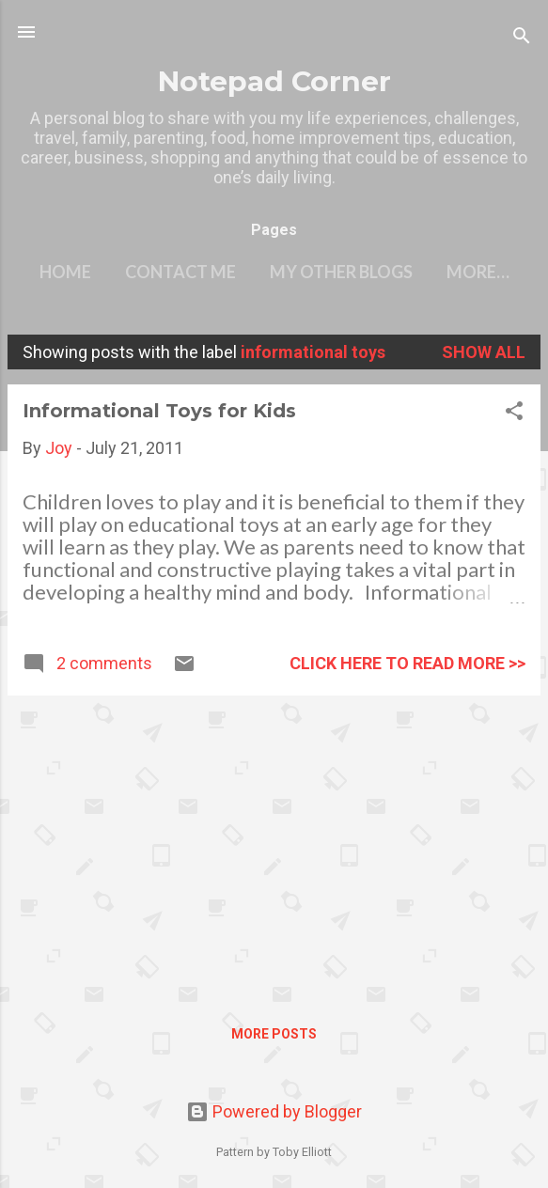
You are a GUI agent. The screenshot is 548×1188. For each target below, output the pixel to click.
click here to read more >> (407, 663)
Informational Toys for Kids (159, 410)
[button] (514, 413)
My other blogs (341, 271)
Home (65, 271)
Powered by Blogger (274, 1111)
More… (477, 271)
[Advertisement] (274, 842)
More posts (274, 1033)
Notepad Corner (274, 81)
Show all (483, 352)
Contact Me (180, 271)
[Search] (521, 38)
